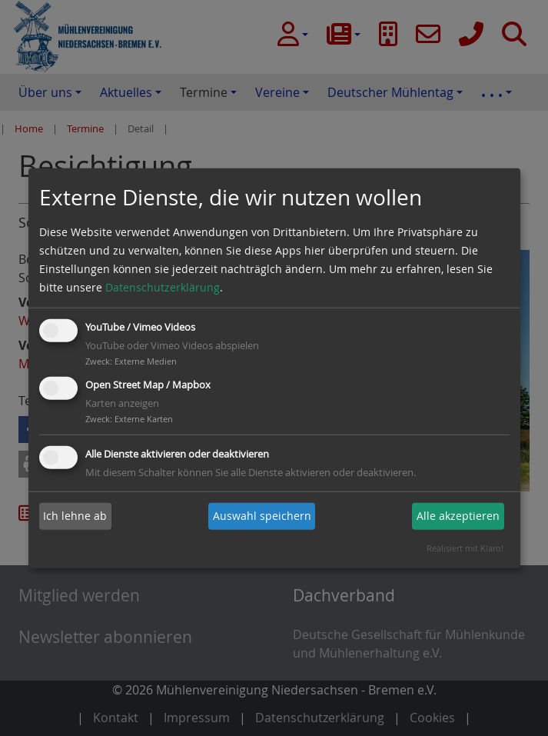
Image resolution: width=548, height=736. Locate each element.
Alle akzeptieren (458, 515)
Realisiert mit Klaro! (465, 548)
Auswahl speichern (262, 515)
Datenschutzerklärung (162, 287)
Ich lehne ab (75, 515)
